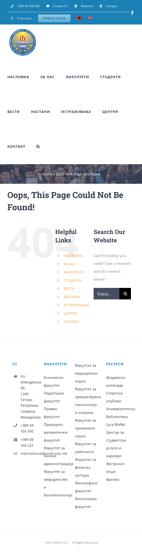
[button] (38, 146)
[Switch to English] (90, 18)
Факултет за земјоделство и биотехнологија (55, 483)
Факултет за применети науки (85, 428)
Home (47, 174)
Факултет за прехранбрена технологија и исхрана (86, 400)
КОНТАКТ (71, 321)
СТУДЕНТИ (73, 280)
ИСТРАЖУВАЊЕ (76, 305)
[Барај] (125, 293)
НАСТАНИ (72, 297)
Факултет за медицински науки (86, 373)
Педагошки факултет (54, 397)
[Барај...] (107, 293)
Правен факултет (52, 412)
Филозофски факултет (86, 486)
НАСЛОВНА (73, 255)
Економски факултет (53, 381)
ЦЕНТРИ (70, 313)
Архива (112, 479)
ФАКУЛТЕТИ (74, 272)
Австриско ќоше (115, 467)
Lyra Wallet (115, 424)
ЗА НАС (70, 264)
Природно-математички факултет (55, 432)
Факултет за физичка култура (85, 467)
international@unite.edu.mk (28, 453)
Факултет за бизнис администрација (55, 455)
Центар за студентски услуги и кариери (116, 444)
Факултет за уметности (85, 447)
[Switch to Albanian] (79, 18)
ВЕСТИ (69, 288)
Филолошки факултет (86, 502)
